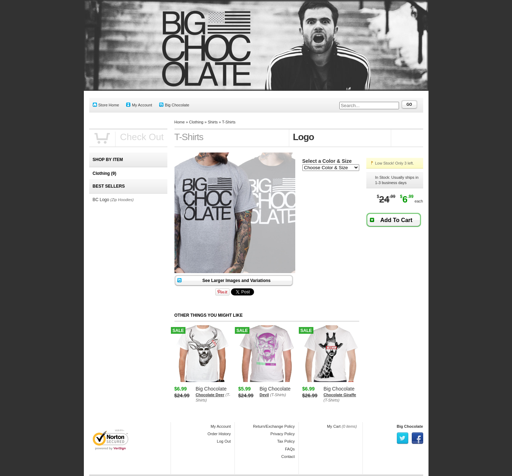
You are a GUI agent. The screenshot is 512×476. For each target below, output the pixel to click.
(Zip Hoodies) (122, 200)
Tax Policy (286, 441)
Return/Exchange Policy (274, 426)
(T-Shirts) (278, 395)
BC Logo (101, 199)
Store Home (106, 105)
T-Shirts (229, 122)
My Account (139, 105)
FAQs (290, 449)
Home (179, 122)
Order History (219, 434)
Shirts (213, 122)
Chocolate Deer (210, 395)
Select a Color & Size (327, 161)
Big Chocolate (174, 105)
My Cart (334, 426)
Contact (288, 456)
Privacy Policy (282, 434)
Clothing (196, 122)
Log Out (224, 441)
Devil (264, 395)
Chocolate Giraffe (340, 395)
